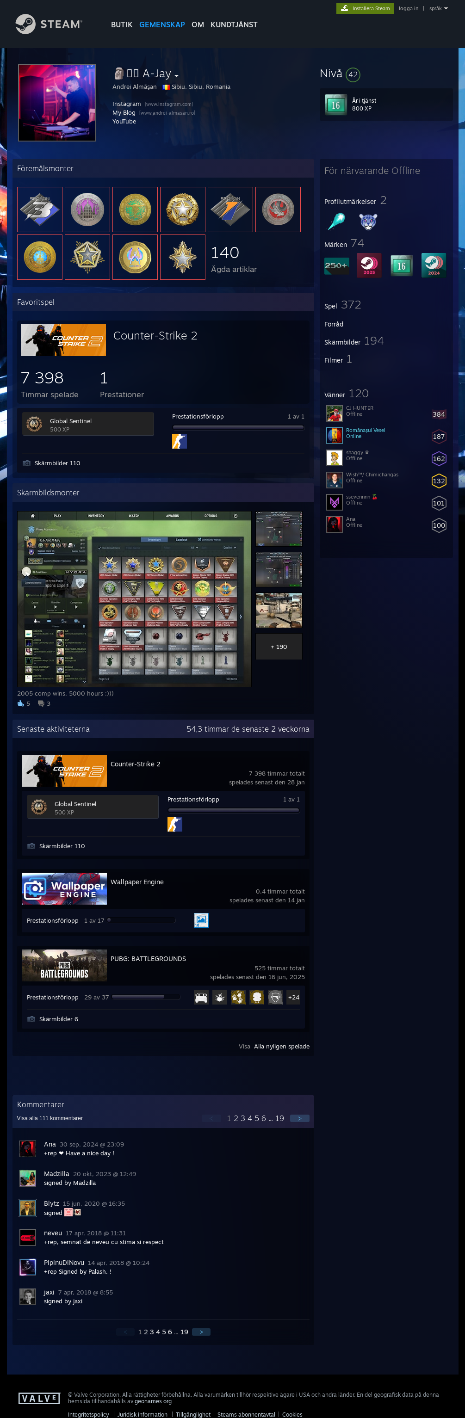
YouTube (124, 121)
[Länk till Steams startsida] (56, 32)
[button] (386, 73)
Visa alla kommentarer (50, 1118)
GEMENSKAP (162, 24)
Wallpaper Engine (137, 882)
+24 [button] (293, 997)
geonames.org (153, 1401)
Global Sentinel (71, 421)
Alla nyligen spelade (282, 1046)
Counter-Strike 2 (155, 335)
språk (435, 8)
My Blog (124, 112)
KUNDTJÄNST (234, 24)
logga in (408, 8)
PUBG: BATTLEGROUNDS (148, 958)
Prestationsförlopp (198, 416)
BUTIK (122, 24)
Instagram (126, 103)
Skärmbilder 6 (58, 1019)
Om (198, 24)
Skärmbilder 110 (58, 463)
